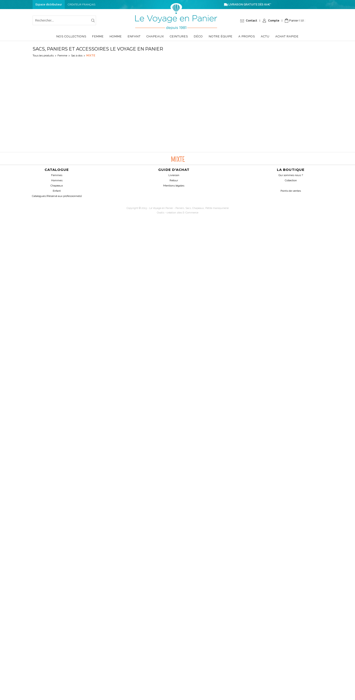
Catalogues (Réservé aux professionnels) (57, 196)
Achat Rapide (287, 36)
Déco (198, 36)
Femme (98, 36)
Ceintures (179, 36)
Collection (291, 180)
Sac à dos (76, 55)
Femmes (56, 175)
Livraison (173, 175)
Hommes (56, 180)
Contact (251, 20)
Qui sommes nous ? (290, 175)
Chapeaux (155, 36)
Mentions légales (173, 185)
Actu (265, 36)
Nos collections (71, 36)
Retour (174, 180)
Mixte (90, 55)
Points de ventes (291, 190)
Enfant (134, 36)
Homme (116, 36)
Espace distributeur (49, 4)
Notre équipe (221, 36)
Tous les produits (43, 55)
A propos (246, 36)
